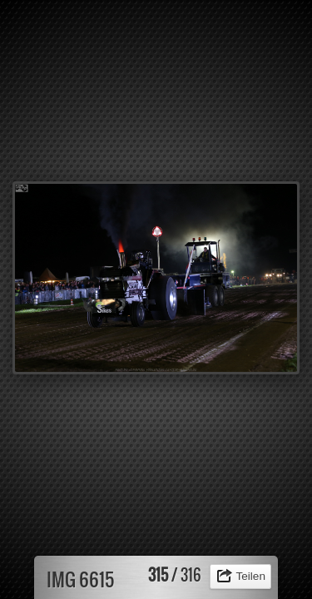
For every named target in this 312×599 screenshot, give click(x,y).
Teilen (250, 576)
